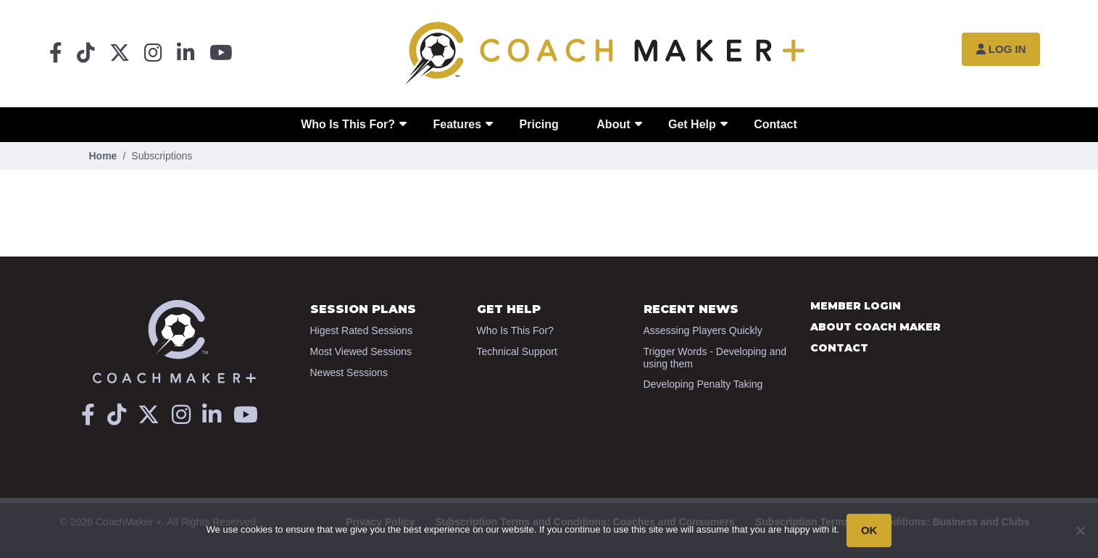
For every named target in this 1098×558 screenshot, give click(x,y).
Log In (1001, 49)
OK (869, 530)
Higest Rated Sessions (361, 330)
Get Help (692, 124)
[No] (1080, 530)
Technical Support (517, 351)
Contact (775, 124)
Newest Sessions (349, 372)
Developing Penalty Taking (703, 384)
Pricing (539, 124)
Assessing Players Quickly (703, 330)
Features (457, 124)
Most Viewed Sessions (361, 351)
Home (103, 156)
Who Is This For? (348, 124)
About (613, 124)
